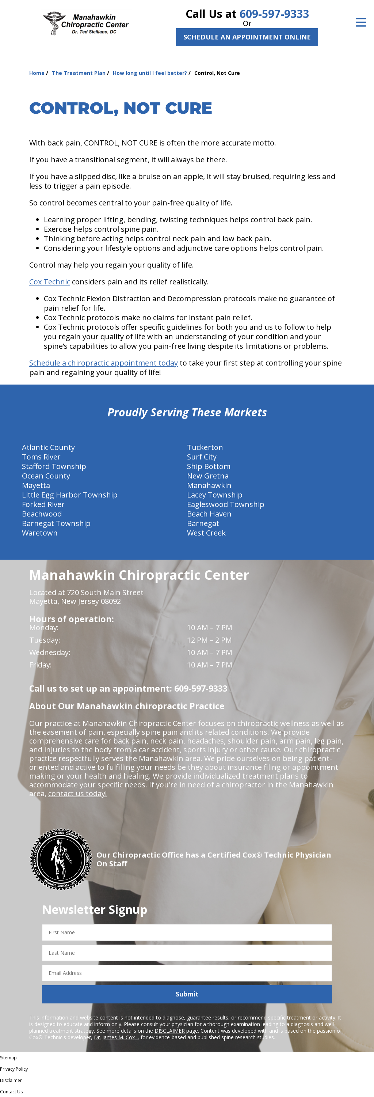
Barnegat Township (56, 523)
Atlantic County (48, 447)
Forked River (43, 504)
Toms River (41, 457)
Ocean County (46, 476)
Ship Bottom (208, 466)
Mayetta (36, 485)
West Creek (206, 533)
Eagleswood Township (225, 504)
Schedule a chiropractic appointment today (103, 363)
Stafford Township (54, 466)
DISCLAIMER (169, 1030)
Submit (187, 994)
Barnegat (203, 523)
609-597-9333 (274, 13)
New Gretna (208, 476)
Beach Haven (209, 514)
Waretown (40, 533)
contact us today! (77, 793)
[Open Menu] (361, 22)
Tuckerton (205, 447)
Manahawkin (209, 485)
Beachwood (42, 514)
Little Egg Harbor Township (70, 495)
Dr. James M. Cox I (116, 1037)
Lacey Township (215, 495)
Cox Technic (49, 282)
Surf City (202, 457)
